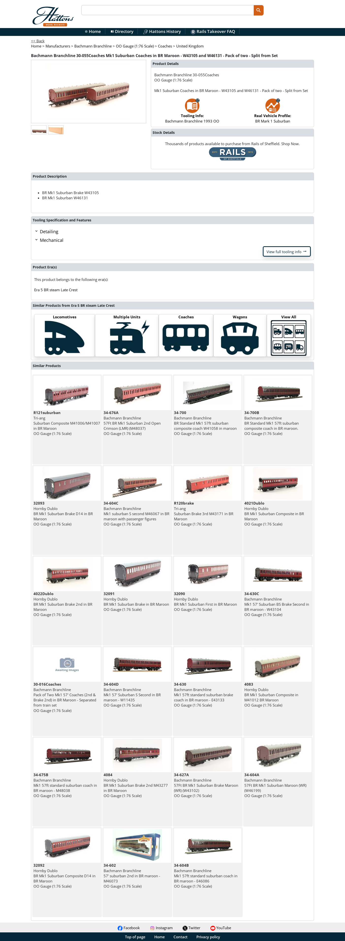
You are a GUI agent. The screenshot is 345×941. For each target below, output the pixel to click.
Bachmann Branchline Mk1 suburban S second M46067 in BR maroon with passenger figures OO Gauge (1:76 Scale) (136, 513)
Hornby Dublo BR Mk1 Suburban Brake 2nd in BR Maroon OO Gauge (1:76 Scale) (62, 604)
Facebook (129, 927)
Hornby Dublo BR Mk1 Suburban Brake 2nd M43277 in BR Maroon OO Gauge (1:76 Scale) (136, 785)
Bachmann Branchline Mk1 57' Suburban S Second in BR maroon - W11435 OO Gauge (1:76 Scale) (132, 695)
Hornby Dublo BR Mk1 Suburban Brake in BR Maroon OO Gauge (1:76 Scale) (136, 601)
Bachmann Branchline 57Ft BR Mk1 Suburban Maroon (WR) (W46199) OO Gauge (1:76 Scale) (275, 785)
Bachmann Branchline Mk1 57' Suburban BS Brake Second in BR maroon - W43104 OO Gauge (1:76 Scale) (276, 604)
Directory (122, 31)
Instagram (161, 927)
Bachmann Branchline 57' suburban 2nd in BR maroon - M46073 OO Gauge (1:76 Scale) (132, 876)
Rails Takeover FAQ (213, 31)
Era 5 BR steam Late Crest (56, 289)
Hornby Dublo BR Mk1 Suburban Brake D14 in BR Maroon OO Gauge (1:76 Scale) (63, 513)
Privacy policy (208, 936)
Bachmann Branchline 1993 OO (192, 113)
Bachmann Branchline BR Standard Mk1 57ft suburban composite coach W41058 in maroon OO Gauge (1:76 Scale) (205, 423)
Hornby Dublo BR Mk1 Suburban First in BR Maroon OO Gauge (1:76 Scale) (205, 601)
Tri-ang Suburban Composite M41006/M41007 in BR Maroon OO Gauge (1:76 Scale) (66, 423)
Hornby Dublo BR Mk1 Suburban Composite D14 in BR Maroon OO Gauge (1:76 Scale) (64, 876)
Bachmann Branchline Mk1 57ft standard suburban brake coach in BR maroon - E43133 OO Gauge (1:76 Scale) (203, 695)
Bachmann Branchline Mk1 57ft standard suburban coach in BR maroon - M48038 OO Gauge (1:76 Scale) (65, 785)
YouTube (220, 927)
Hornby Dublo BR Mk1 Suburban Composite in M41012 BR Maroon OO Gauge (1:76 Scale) (271, 695)
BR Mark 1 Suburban (272, 113)
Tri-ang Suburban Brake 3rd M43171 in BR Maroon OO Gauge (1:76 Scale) (203, 513)
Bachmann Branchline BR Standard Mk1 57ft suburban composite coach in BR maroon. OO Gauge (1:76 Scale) (271, 423)
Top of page (135, 936)
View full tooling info (287, 251)
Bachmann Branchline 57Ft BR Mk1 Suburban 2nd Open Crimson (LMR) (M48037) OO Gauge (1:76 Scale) (132, 423)
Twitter (191, 927)
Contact (180, 936)
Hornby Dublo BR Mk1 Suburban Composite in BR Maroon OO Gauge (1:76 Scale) (274, 513)
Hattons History (162, 31)
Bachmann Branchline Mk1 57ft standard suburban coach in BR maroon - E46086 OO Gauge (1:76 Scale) (205, 876)
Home (93, 31)
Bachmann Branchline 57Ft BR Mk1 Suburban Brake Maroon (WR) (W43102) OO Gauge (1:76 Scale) (206, 785)
